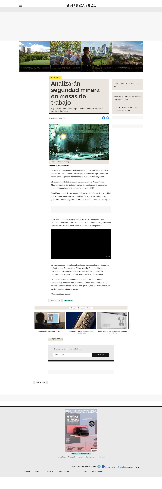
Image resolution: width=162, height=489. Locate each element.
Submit (100, 358)
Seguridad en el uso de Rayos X (49, 331)
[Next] (128, 320)
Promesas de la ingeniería (81, 456)
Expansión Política (63, 474)
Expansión (27, 474)
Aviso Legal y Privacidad (66, 460)
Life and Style (48, 474)
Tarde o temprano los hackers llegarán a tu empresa (112, 332)
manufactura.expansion (103, 469)
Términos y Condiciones (86, 460)
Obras (85, 474)
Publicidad (101, 460)
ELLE (76, 474)
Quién (37, 474)
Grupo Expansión (97, 474)
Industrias (55, 78)
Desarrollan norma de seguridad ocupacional (81, 332)
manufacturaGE (99, 469)
